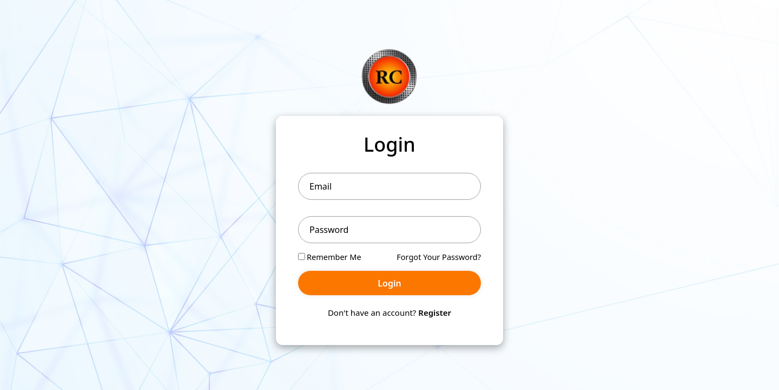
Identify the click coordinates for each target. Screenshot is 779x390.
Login (389, 283)
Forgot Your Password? (439, 256)
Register (434, 312)
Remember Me (329, 256)
